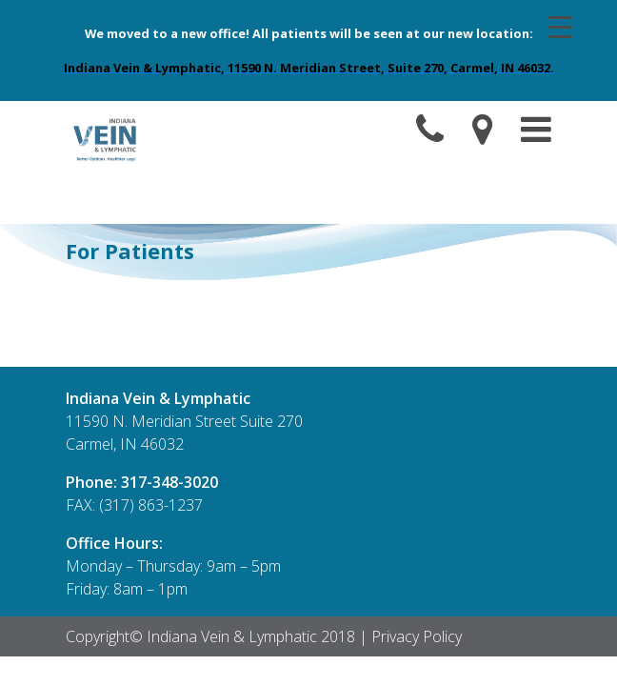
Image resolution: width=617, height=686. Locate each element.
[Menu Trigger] (560, 25)
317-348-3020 (169, 482)
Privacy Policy (416, 636)
